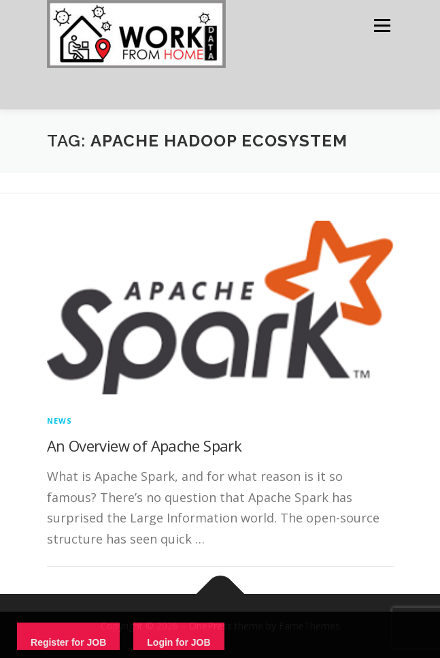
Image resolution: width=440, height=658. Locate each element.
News (60, 421)
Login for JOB (178, 642)
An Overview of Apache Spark (144, 445)
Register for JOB (68, 642)
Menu (381, 25)
